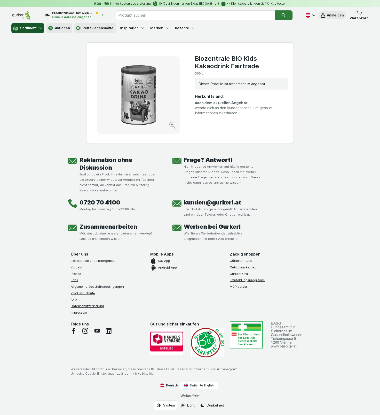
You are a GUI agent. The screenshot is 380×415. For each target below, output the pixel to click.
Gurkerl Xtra (239, 274)
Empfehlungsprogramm (247, 280)
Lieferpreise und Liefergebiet (93, 261)
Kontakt (76, 267)
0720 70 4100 (99, 202)
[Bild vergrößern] (172, 126)
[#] (246, 334)
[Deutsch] (310, 15)
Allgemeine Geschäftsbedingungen (97, 286)
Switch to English (199, 385)
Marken (159, 28)
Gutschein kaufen (243, 267)
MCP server (238, 286)
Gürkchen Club (241, 261)
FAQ (74, 300)
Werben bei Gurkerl (212, 226)
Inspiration (132, 28)
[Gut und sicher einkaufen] (207, 342)
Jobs (74, 280)
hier (152, 373)
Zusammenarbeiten (108, 226)
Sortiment (27, 28)
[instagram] (85, 331)
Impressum (79, 312)
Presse (76, 274)
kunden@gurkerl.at (212, 202)
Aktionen (59, 28)
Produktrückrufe (83, 293)
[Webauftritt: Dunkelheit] (212, 405)
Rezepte (185, 28)
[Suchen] (283, 15)
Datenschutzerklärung (87, 306)
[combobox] (195, 15)
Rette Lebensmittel (95, 28)
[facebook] (74, 331)
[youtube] (97, 331)
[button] (332, 15)
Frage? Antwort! (208, 159)
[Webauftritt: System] (165, 405)
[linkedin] (108, 331)
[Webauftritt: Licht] (187, 405)
